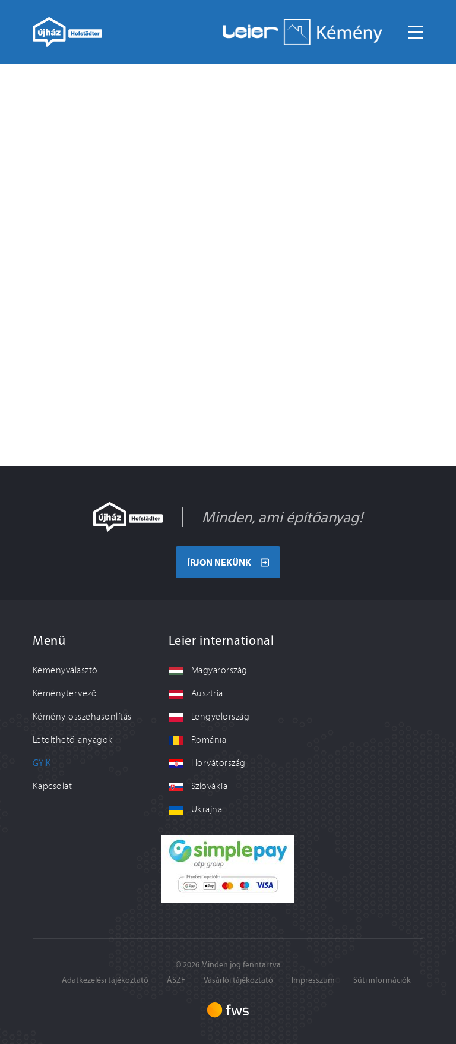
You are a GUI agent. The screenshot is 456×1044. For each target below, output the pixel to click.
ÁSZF (176, 980)
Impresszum (313, 980)
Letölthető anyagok (73, 739)
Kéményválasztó (65, 670)
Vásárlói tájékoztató (238, 980)
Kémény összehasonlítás (82, 716)
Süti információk (382, 980)
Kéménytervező (65, 693)
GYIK (42, 763)
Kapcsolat (52, 786)
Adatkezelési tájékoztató (105, 980)
